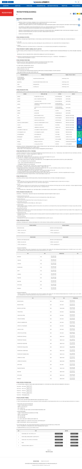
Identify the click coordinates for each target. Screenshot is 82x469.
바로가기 (29, 386)
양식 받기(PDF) (74, 433)
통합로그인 (11, 2)
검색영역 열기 (76, 2)
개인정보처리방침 (36, 461)
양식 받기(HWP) (58, 433)
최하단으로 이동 (79, 25)
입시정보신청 (79, 129)
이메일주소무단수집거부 (45, 461)
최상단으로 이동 (79, 19)
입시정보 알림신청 (79, 135)
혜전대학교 (5, 2)
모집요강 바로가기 (79, 146)
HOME (16, 14)
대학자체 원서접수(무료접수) (79, 122)
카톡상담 (79, 142)
